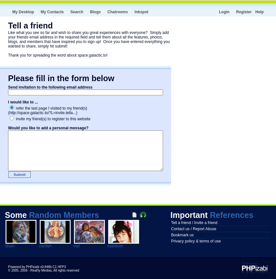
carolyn (45, 246)
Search (76, 12)
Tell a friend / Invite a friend (194, 222)
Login (224, 12)
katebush (115, 246)
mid (76, 246)
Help (259, 12)
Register (244, 12)
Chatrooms (117, 12)
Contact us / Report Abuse (193, 229)
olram (10, 246)
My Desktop (23, 12)
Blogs (95, 12)
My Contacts (52, 12)
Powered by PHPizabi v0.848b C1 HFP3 (37, 267)
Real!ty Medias (41, 270)
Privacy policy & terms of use (196, 241)
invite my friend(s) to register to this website (50, 119)
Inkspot (141, 12)
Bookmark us (182, 235)
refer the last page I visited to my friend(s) (48, 108)
